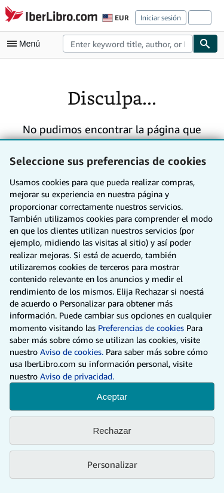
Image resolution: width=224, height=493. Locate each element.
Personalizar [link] (112, 464)
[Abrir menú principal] (26, 44)
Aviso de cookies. (71, 352)
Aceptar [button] (112, 396)
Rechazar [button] (112, 430)
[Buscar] (205, 44)
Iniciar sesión (160, 17)
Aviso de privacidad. (77, 376)
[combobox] (128, 44)
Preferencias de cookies (141, 328)
